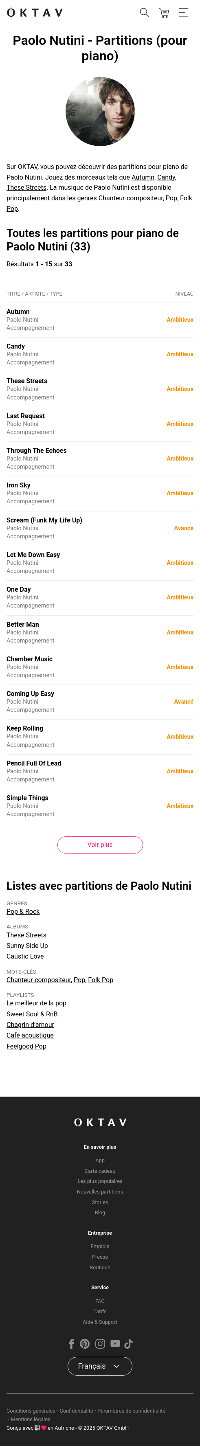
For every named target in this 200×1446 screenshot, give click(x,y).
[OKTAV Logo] (35, 13)
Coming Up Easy (30, 694)
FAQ (100, 1301)
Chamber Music (30, 659)
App (100, 1160)
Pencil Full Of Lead (34, 763)
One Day (19, 589)
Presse (100, 1257)
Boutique (100, 1267)
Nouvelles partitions (100, 1192)
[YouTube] (115, 1347)
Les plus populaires (99, 1181)
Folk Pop (100, 980)
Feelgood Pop (26, 1046)
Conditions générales (31, 1411)
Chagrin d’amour (30, 1025)
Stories (100, 1202)
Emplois (100, 1246)
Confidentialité (76, 1411)
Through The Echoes (37, 450)
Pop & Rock (23, 911)
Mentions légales (31, 1419)
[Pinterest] (85, 1347)
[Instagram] (100, 1347)
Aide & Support (100, 1322)
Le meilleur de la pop (36, 1003)
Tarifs (99, 1311)
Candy (166, 177)
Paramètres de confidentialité (131, 1411)
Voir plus (99, 845)
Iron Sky (19, 485)
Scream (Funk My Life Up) (44, 520)
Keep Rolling (25, 728)
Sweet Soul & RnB (32, 1014)
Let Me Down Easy (33, 555)
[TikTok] (128, 1347)
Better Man (23, 624)
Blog (100, 1212)
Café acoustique (30, 1035)
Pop (171, 198)
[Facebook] (72, 1347)
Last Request (26, 416)
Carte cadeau (100, 1171)
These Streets (26, 187)
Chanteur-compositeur (131, 198)
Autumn (143, 177)
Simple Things (27, 798)
